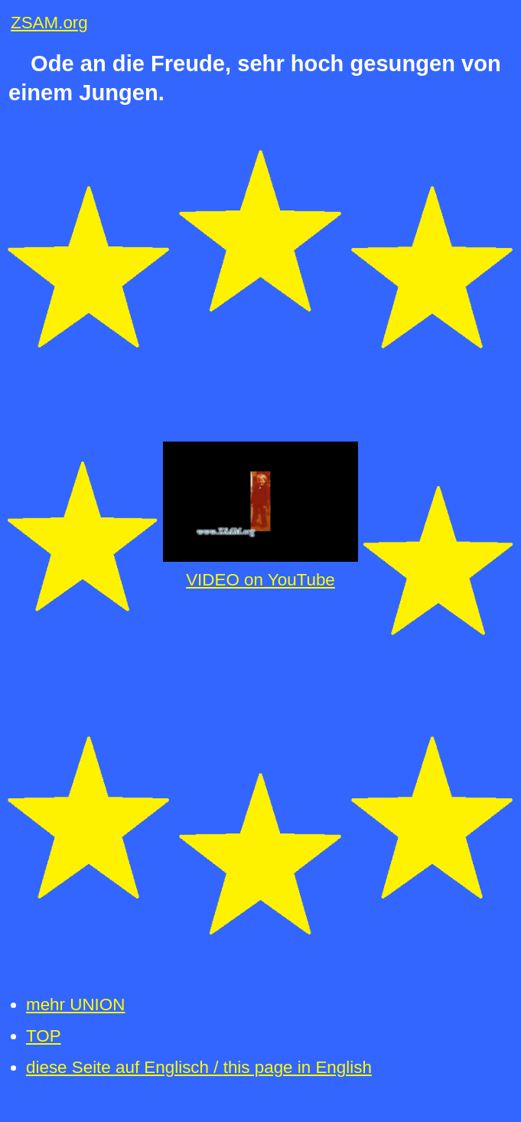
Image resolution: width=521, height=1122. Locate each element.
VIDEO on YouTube (260, 579)
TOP (43, 1035)
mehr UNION (75, 1004)
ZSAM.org (49, 22)
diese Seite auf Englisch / (199, 1067)
